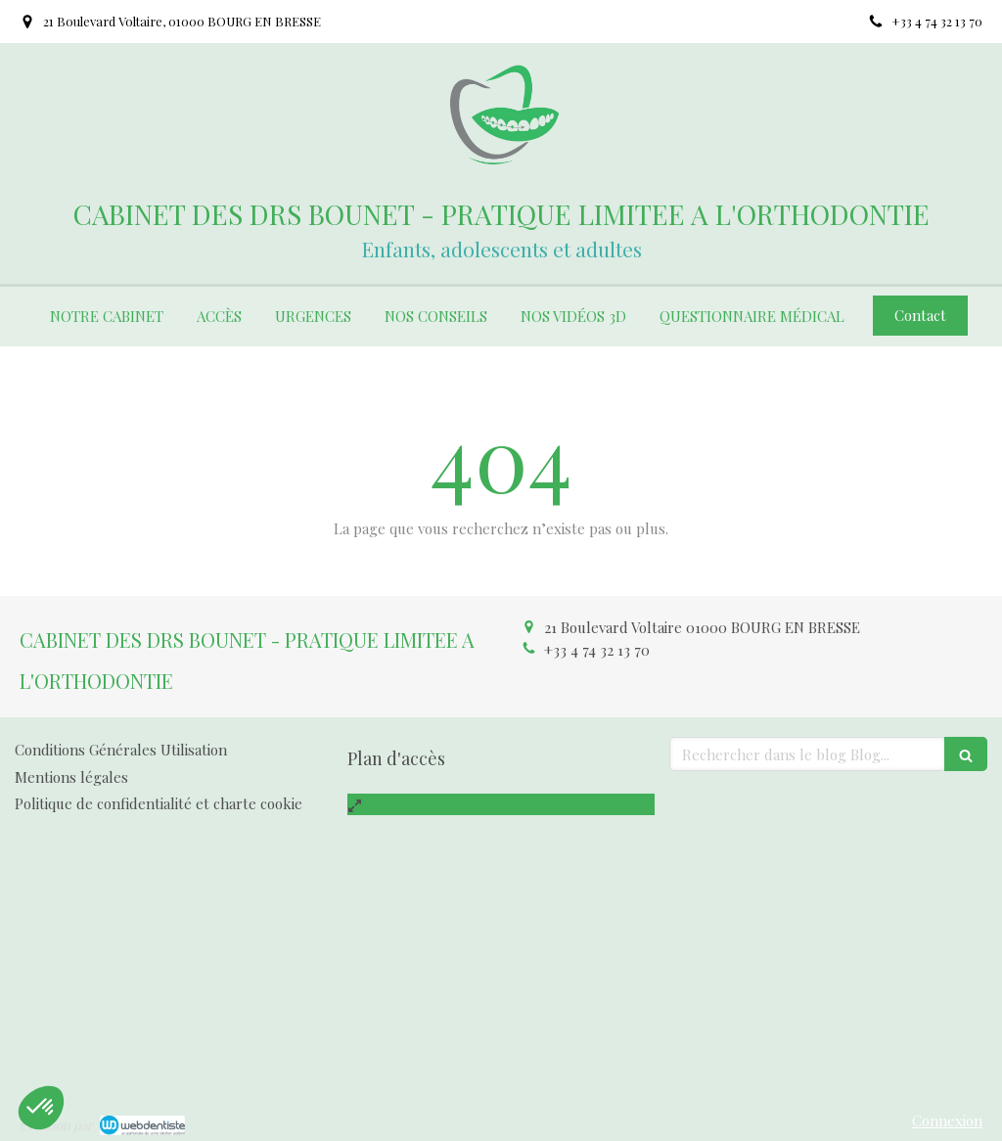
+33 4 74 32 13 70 (597, 650)
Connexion (947, 1120)
